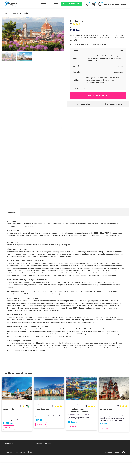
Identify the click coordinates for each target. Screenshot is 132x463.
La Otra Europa (106, 409)
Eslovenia (118, 417)
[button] (4, 128)
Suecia (77, 419)
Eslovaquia (25, 418)
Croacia (112, 417)
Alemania (13, 418)
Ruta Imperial (8, 409)
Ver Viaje (8, 428)
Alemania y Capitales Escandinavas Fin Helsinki (78, 410)
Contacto (9, 443)
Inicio (7, 13)
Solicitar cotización (97, 96)
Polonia (111, 420)
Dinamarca (85, 417)
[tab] (11, 212)
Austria (19, 418)
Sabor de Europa (42, 409)
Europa (13, 13)
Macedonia (120, 419)
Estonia (124, 417)
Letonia (107, 419)
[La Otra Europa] (114, 389)
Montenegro (104, 420)
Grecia (102, 419)
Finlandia (71, 419)
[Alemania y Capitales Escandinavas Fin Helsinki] (81, 389)
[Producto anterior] (119, 13)
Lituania (113, 419)
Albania (109, 415)
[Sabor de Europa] (49, 389)
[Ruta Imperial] (17, 389)
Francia (56, 415)
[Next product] (124, 13)
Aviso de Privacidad (43, 443)
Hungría (5, 420)
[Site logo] (11, 4)
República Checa (15, 420)
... (118, 420)
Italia (37, 417)
